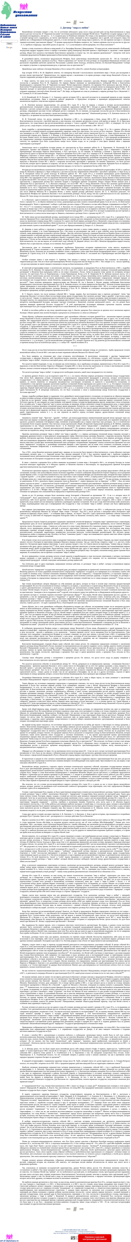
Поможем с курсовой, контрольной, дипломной (95, 1238)
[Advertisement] (84, 10)
